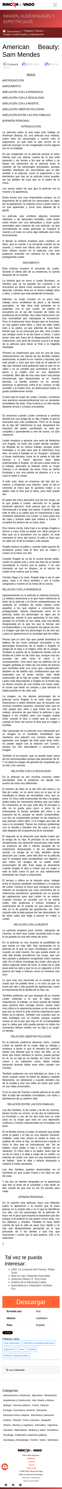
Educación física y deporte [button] (16, 1415)
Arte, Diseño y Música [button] (43, 1400)
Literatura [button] (8, 1430)
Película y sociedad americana (39, 1343)
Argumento (9, 1349)
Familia (32, 1349)
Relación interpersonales (16, 1355)
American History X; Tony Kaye (28, 1279)
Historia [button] (7, 1425)
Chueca (32, 1465)
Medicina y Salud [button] (37, 1430)
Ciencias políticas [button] (21, 1405)
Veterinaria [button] (52, 1440)
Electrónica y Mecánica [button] (42, 1415)
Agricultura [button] (37, 1395)
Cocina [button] (35, 1405)
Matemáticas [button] (20, 1430)
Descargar (31, 1301)
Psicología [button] (8, 1435)
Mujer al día (31, 1468)
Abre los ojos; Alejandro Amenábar (30, 1275)
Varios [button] (43, 1440)
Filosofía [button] (17, 1420)
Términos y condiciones (31, 1478)
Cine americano (11, 1343)
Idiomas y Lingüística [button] (22, 1425)
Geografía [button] (46, 1420)
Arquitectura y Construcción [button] (17, 1400)
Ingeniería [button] (52, 1425)
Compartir (12, 64)
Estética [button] (7, 1420)
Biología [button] (7, 1405)
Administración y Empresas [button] (16, 1395)
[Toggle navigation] (55, 5)
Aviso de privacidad (31, 1481)
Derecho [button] (44, 1405)
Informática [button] (40, 1425)
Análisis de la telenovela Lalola (28, 1282)
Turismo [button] (34, 1440)
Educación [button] (41, 1410)
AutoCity (32, 1462)
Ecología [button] (7, 1410)
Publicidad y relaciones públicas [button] (31, 1435)
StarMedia (31, 1458)
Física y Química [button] (31, 1420)
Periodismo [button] (52, 1430)
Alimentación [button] (50, 1395)
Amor (21, 1349)
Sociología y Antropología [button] (16, 1440)
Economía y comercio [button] (24, 1410)
